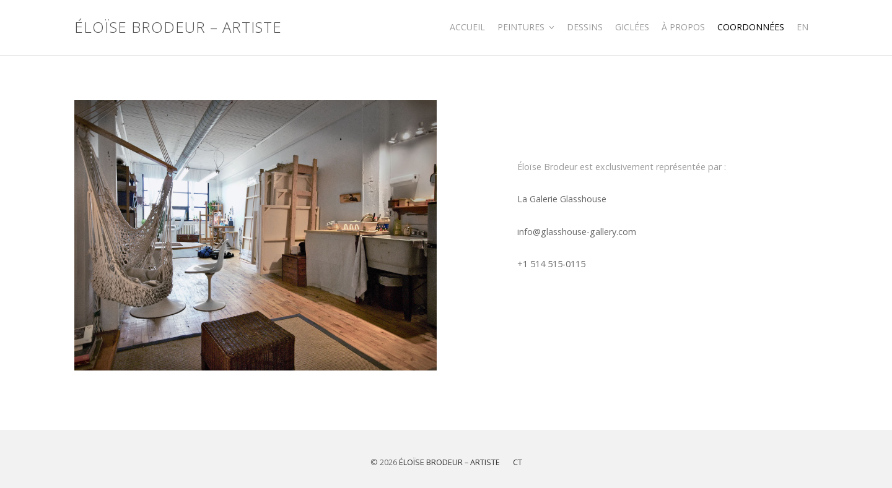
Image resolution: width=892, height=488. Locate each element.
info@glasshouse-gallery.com (576, 232)
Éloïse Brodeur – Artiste (178, 27)
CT (517, 462)
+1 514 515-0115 (551, 264)
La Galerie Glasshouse (561, 199)
